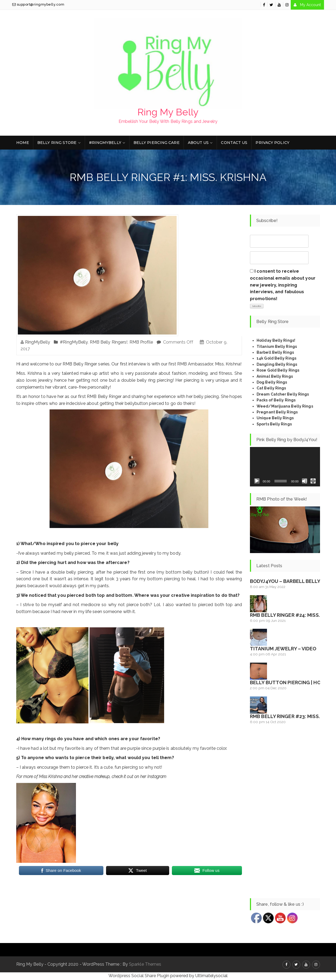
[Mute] (304, 481)
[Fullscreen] (313, 481)
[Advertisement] (285, 812)
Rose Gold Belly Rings (278, 370)
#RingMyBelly (105, 142)
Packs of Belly (270, 400)
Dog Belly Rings (272, 382)
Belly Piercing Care (156, 142)
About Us (198, 142)
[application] (285, 466)
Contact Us (234, 142)
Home (22, 142)
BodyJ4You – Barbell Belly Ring (291, 581)
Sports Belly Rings (274, 424)
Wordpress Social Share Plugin (139, 975)
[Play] (257, 481)
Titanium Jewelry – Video (283, 648)
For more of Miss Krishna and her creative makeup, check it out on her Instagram (91, 776)
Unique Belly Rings (275, 418)
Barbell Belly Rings (275, 352)
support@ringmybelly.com (38, 4)
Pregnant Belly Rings (277, 412)
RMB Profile (141, 342)
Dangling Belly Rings (277, 364)
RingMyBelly (37, 342)
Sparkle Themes (145, 964)
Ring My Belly (168, 112)
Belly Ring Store (57, 142)
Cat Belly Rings (271, 388)
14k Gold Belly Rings (276, 358)
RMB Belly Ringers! (109, 342)
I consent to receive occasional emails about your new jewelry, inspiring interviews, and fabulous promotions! (282, 285)
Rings (289, 400)
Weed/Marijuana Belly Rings (285, 406)
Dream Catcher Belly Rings (283, 394)
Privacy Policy (272, 142)
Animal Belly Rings (275, 376)
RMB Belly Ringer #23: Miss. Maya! (292, 716)
